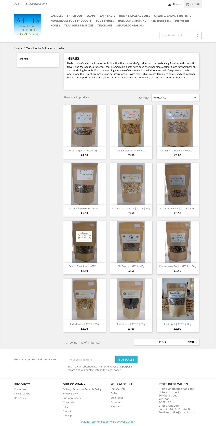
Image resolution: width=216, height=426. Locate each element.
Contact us (68, 411)
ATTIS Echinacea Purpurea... (84, 208)
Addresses (116, 402)
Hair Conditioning (132, 20)
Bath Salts (107, 16)
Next (192, 342)
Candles (57, 16)
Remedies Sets (161, 20)
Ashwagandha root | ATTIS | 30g (131, 208)
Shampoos (75, 16)
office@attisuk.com (183, 412)
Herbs (24, 58)
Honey (55, 25)
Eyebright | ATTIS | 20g (177, 324)
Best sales (20, 398)
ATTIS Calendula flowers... (131, 150)
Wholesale (68, 402)
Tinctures (104, 25)
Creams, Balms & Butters (172, 16)
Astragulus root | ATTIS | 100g (177, 208)
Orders (114, 393)
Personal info (118, 388)
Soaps (91, 16)
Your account (121, 384)
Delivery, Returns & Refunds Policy (81, 389)
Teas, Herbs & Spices (78, 25)
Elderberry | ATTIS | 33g (131, 324)
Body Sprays (105, 20)
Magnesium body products (71, 20)
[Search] (180, 35)
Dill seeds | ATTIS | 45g (131, 266)
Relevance (175, 98)
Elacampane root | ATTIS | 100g (177, 266)
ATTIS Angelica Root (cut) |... (84, 150)
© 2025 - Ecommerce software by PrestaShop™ (108, 421)
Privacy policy (70, 393)
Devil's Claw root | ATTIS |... (85, 266)
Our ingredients (71, 398)
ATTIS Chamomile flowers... (177, 150)
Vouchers (116, 406)
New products (22, 393)
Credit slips (117, 397)
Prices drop (20, 389)
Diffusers (182, 20)
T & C (65, 406)
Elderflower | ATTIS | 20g (84, 324)
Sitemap (67, 415)
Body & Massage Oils (134, 16)
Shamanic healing (130, 25)
